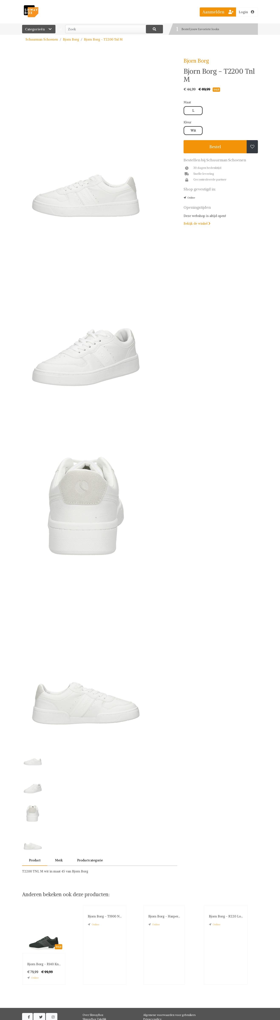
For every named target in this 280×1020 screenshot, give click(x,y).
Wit (193, 130)
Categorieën (38, 29)
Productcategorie (90, 860)
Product (35, 860)
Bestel (215, 146)
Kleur (187, 122)
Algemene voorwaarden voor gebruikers (169, 1015)
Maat (187, 102)
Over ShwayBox (93, 1015)
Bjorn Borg (71, 39)
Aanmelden (217, 11)
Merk (59, 860)
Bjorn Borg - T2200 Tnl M (103, 39)
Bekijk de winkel (197, 223)
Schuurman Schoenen (41, 39)
